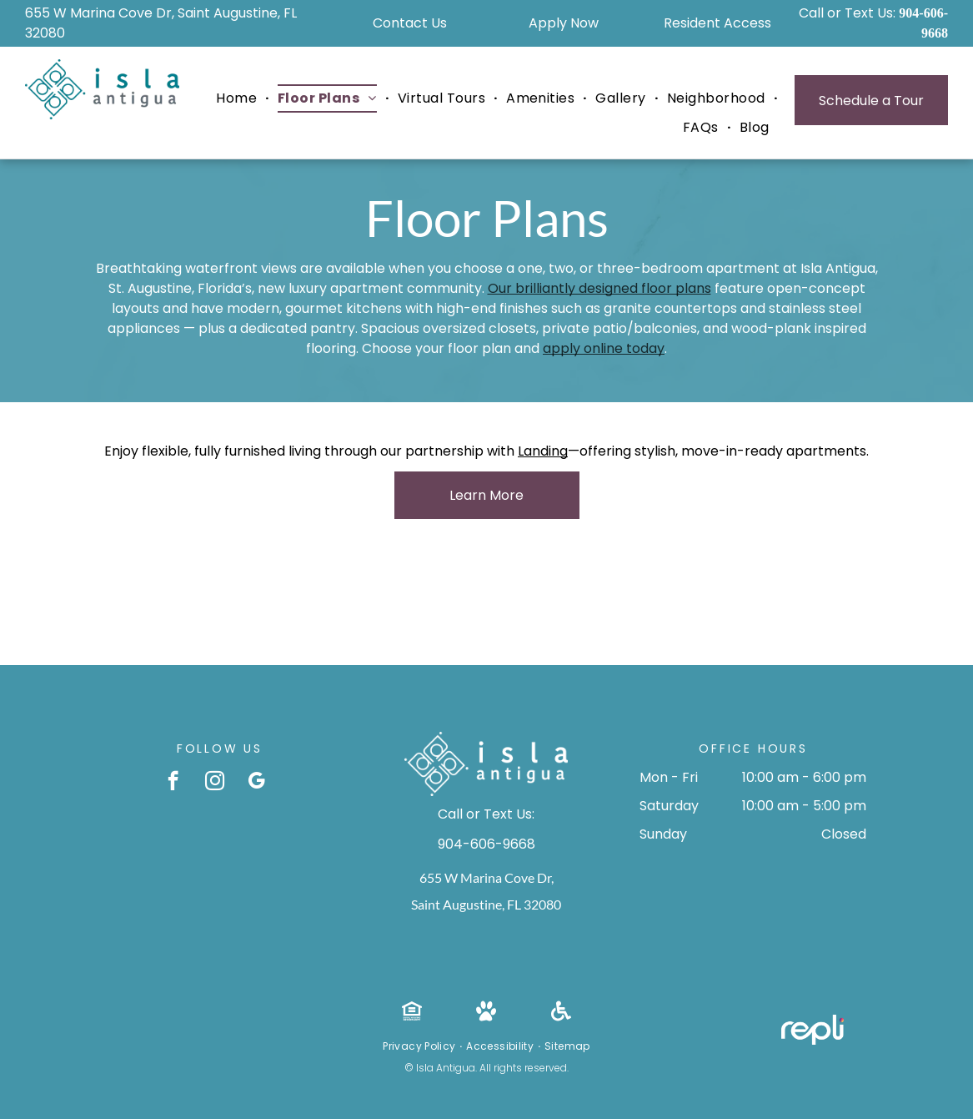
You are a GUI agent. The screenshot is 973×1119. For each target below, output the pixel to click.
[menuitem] (238, 98)
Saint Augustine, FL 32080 (486, 904)
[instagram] (214, 782)
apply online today (604, 348)
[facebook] (173, 782)
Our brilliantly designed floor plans (599, 288)
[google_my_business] (256, 782)
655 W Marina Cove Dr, (486, 877)
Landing (543, 451)
